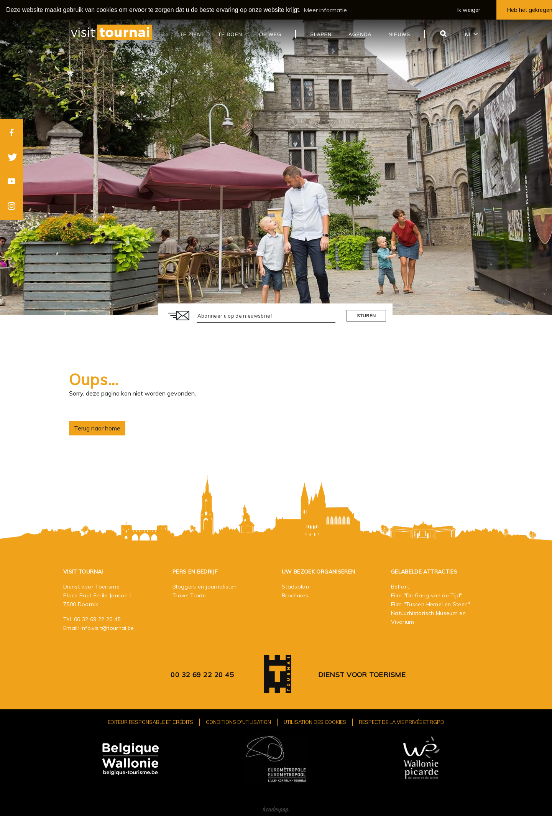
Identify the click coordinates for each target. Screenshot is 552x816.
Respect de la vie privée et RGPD (401, 722)
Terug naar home (97, 428)
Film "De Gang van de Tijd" (427, 595)
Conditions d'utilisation (238, 722)
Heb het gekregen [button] (529, 10)
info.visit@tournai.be (107, 627)
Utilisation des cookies (315, 722)
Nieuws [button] (399, 34)
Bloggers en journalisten (204, 586)
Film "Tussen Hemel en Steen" (430, 603)
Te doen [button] (230, 34)
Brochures (295, 595)
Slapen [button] (321, 34)
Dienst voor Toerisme (362, 674)
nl (471, 34)
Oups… (94, 379)
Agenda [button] (359, 34)
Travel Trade (189, 595)
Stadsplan (295, 586)
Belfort (400, 586)
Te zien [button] (190, 34)
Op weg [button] (270, 34)
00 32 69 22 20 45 (97, 618)
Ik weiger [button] (468, 10)
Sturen (366, 315)
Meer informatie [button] (325, 10)
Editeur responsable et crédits (150, 722)
